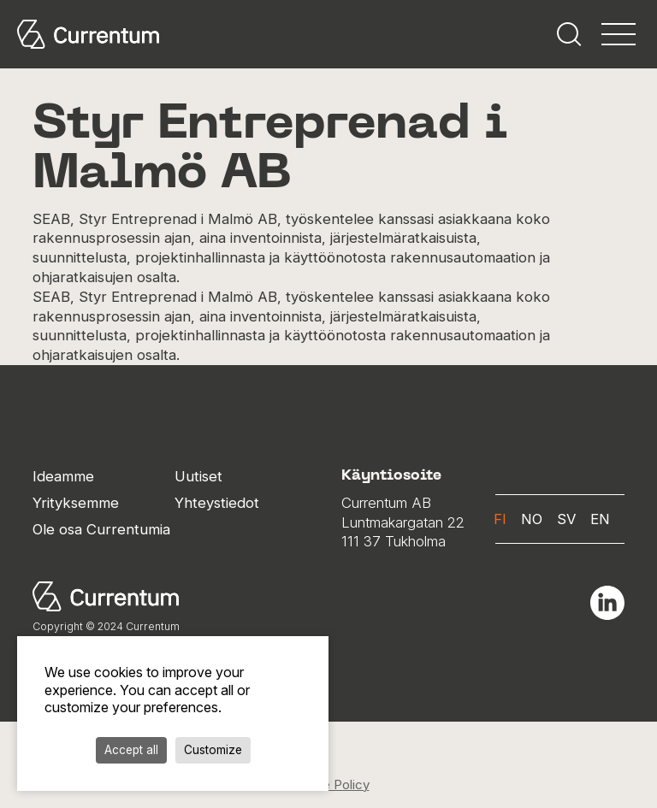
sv (566, 519)
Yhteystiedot (217, 502)
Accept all (131, 750)
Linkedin (607, 603)
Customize (213, 750)
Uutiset (198, 476)
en (600, 519)
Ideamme (63, 476)
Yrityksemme (76, 502)
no (531, 519)
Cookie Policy (329, 784)
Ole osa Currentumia (101, 529)
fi (500, 519)
